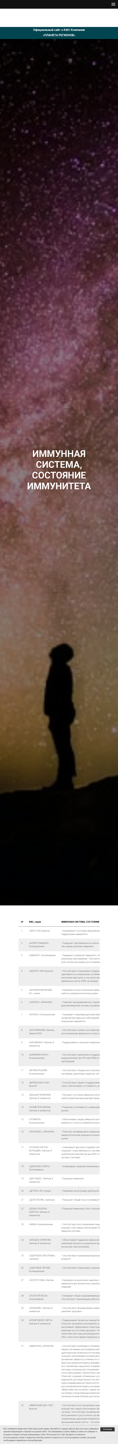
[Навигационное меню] (113, 4)
